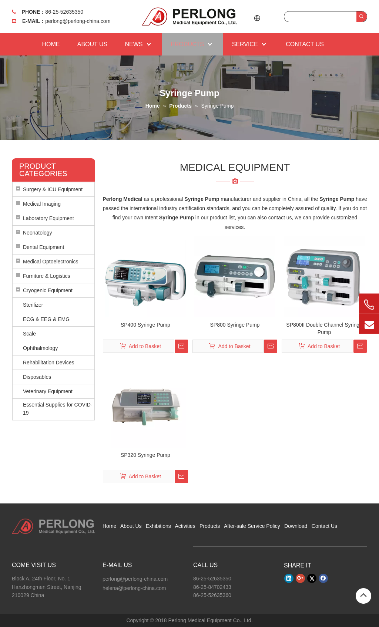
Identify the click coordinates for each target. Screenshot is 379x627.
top (363, 595)
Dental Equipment (43, 247)
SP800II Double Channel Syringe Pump (324, 328)
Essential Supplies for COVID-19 (58, 409)
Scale (29, 334)
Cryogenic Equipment (48, 290)
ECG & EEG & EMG (46, 319)
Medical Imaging (42, 204)
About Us (131, 526)
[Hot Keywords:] (361, 16)
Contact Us (324, 526)
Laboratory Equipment (48, 218)
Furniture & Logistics (46, 276)
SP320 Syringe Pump (145, 455)
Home (109, 526)
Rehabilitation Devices (48, 362)
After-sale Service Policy (252, 526)
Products (209, 526)
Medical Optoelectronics (50, 261)
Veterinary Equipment (48, 391)
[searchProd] (320, 16)
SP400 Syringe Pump (145, 325)
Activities (185, 526)
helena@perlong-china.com (134, 588)
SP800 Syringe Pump (235, 325)
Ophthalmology (40, 348)
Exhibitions (158, 526)
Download (295, 526)
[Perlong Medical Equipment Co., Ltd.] (53, 526)
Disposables (37, 377)
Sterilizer (33, 305)
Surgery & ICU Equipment (53, 189)
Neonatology (37, 233)
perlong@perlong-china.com (77, 21)
